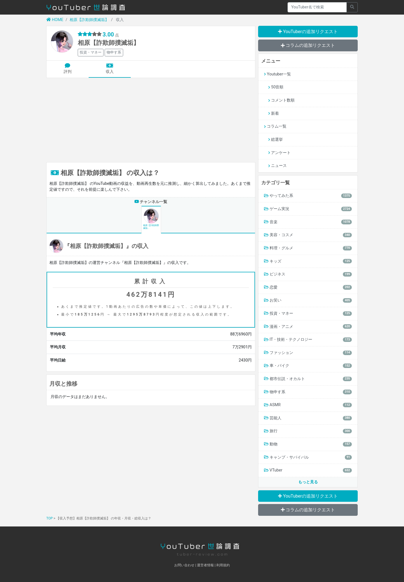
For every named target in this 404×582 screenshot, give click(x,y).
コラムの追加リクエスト (308, 45)
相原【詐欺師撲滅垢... (151, 218)
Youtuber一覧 (277, 74)
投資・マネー (91, 52)
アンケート (279, 152)
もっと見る (308, 482)
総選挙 (275, 139)
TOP (49, 518)
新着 (273, 113)
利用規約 (223, 565)
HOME (54, 19)
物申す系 (114, 52)
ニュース (277, 165)
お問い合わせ (184, 565)
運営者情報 (205, 565)
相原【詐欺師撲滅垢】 (89, 19)
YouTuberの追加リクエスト (308, 31)
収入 (110, 68)
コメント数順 (281, 100)
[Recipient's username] (317, 7)
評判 (68, 68)
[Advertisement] (150, 120)
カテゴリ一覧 (275, 182)
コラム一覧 (275, 126)
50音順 (275, 87)
